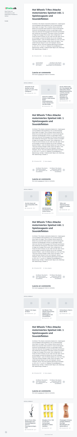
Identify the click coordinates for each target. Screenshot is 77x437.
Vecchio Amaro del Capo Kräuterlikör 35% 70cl (31, 243)
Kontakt (6, 21)
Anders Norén (50, 434)
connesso (40, 74)
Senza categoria (48, 55)
